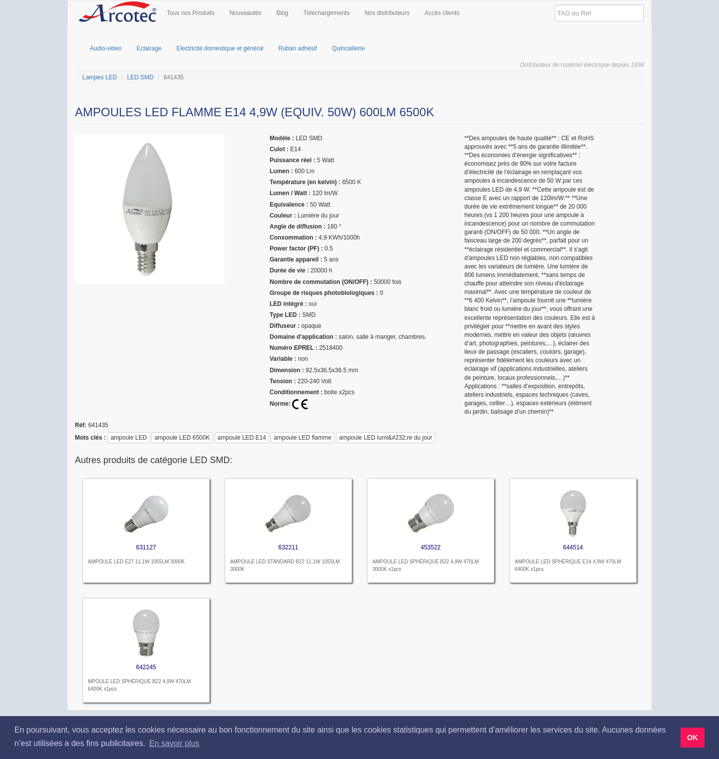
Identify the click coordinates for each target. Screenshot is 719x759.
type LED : (285, 314)
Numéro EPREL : (294, 347)
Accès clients (441, 12)
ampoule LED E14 (242, 437)
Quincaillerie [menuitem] (348, 48)
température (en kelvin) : (305, 182)
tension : (283, 381)
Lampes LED (99, 77)
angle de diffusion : (298, 226)
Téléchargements (326, 12)
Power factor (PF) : (296, 248)
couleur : (283, 215)
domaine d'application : (303, 336)
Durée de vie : (289, 270)
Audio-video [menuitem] (105, 48)
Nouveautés (245, 12)
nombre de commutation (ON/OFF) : (321, 281)
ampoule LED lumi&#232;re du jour (385, 437)
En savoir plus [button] (174, 743)
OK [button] (692, 738)
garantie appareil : (296, 259)
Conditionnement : (296, 392)
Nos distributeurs (386, 12)
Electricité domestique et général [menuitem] (219, 48)
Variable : (283, 358)
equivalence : (289, 204)
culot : (279, 149)
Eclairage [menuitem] (148, 48)
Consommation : (293, 237)
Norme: (280, 403)
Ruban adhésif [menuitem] (298, 48)
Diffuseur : (285, 325)
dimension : (287, 370)
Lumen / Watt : (290, 193)
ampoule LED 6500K (182, 437)
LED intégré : (288, 303)
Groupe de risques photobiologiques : (324, 292)
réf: (80, 425)
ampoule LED (128, 437)
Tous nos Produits (190, 12)
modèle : (282, 138)
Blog (282, 12)
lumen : (281, 171)
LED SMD (140, 77)
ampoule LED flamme (302, 437)
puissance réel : (292, 160)
